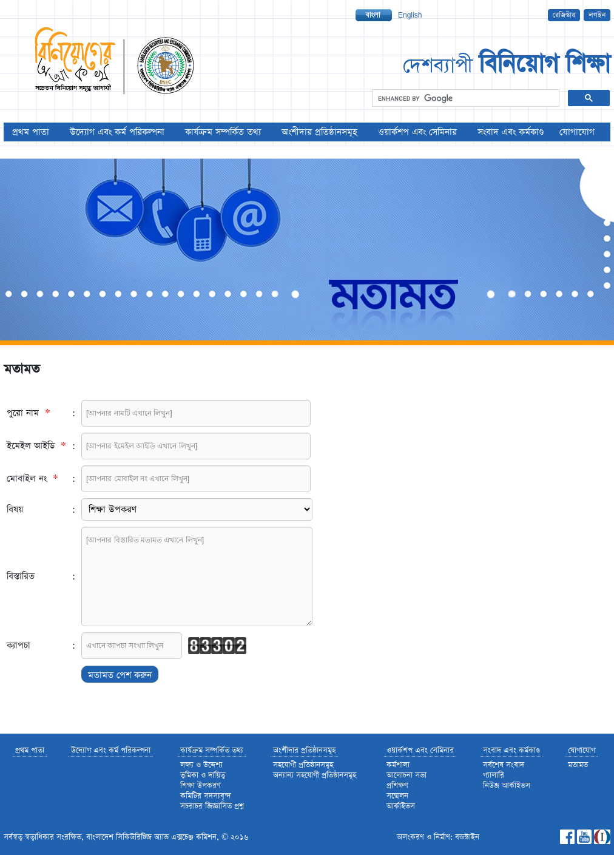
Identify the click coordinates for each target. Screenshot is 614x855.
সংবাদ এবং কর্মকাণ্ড (510, 132)
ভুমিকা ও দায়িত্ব (202, 775)
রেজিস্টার (564, 15)
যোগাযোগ (577, 132)
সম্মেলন (397, 796)
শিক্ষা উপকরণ (200, 785)
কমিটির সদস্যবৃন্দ (205, 796)
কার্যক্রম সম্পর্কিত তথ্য (223, 132)
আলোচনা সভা (406, 775)
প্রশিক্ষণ (397, 785)
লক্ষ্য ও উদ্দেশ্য (201, 765)
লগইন (597, 15)
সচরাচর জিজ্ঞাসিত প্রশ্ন (212, 806)
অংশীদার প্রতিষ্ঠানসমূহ (319, 132)
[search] (464, 98)
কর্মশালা (398, 765)
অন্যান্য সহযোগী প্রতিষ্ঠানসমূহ (314, 775)
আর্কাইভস (400, 806)
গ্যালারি (493, 775)
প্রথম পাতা (30, 132)
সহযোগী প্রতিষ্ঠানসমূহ (303, 765)
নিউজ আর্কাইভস (506, 785)
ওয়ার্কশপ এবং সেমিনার (417, 132)
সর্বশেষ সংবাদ (503, 765)
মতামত (578, 765)
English (410, 15)
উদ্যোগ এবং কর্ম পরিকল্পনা (117, 132)
